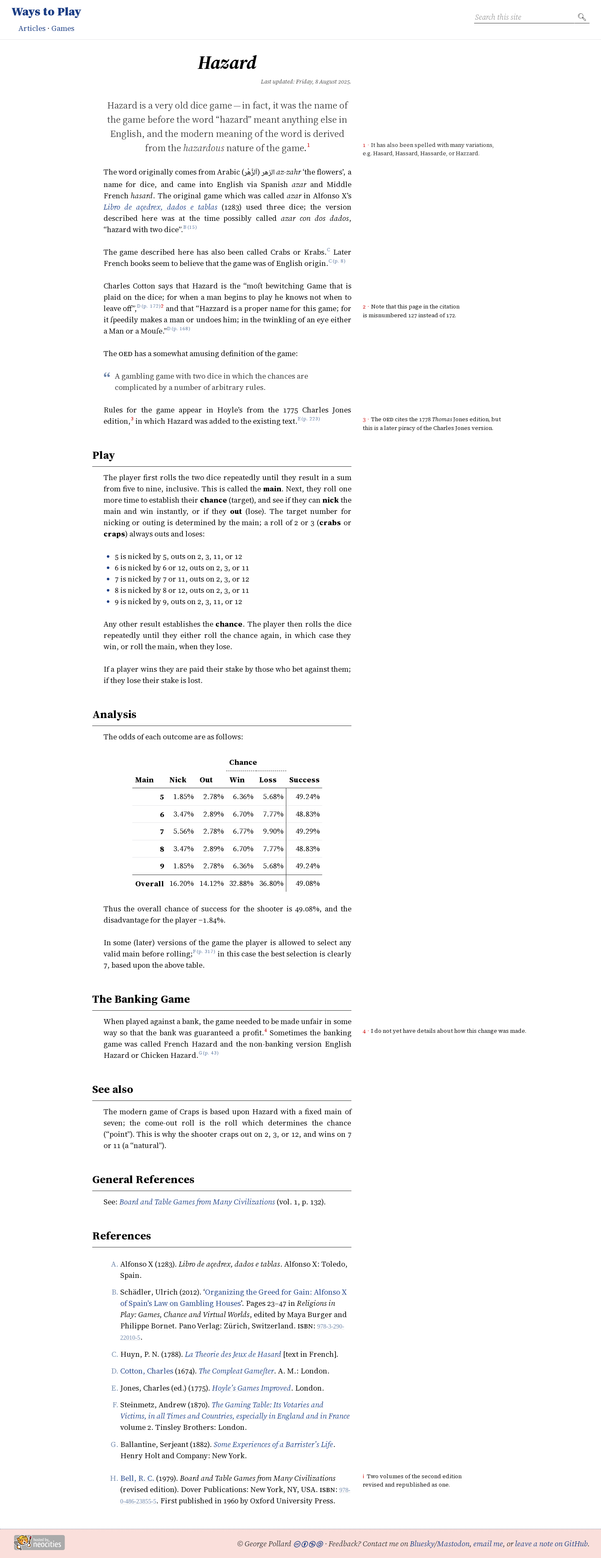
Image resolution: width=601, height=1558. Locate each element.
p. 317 (206, 953)
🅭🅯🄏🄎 (308, 1543)
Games (62, 28)
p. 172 (151, 308)
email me (488, 1543)
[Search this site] (524, 17)
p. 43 (211, 1055)
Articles (31, 28)
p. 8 (338, 263)
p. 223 (310, 421)
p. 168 (180, 331)
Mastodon (453, 1543)
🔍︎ (582, 17)
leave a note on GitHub (551, 1543)
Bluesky (422, 1543)
